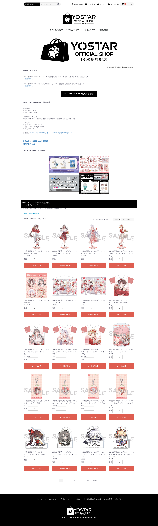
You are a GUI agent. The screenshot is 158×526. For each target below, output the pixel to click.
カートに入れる (37, 265)
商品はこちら (28, 79)
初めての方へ (53, 499)
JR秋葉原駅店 (103, 30)
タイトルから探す (56, 30)
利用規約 (62, 499)
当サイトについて (40, 499)
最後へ (95, 480)
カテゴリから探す (72, 30)
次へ (87, 480)
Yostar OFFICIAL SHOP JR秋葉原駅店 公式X (78, 94)
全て (25, 214)
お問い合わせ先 (28, 144)
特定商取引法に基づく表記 (92, 499)
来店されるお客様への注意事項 (35, 141)
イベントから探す (88, 30)
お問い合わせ (118, 499)
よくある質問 (108, 499)
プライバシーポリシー (75, 499)
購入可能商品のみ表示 (101, 219)
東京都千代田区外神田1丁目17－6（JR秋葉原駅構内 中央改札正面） (51, 133)
